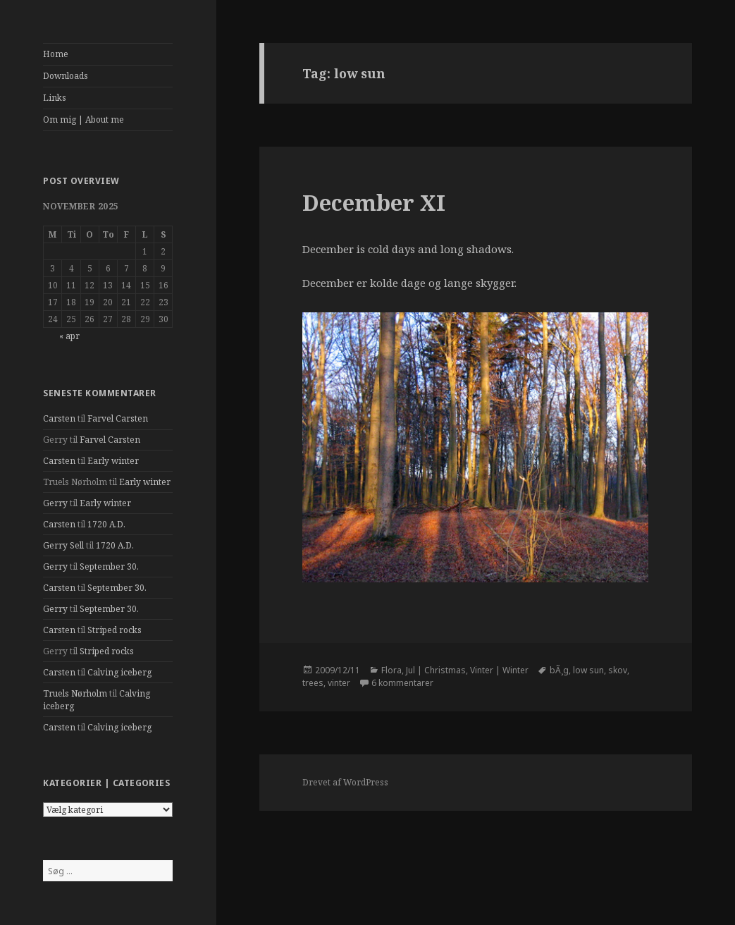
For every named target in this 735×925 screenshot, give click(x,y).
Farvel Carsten (117, 418)
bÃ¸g (559, 670)
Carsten (59, 418)
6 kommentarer (402, 683)
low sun (588, 670)
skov (617, 670)
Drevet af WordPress (345, 782)
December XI (373, 202)
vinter (339, 683)
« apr (69, 336)
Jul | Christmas (436, 670)
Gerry (55, 503)
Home (55, 54)
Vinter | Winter (499, 670)
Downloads (65, 76)
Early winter (113, 461)
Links (54, 98)
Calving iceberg (119, 672)
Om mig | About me (83, 119)
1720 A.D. (106, 524)
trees (312, 683)
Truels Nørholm (75, 693)
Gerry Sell (63, 545)
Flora (391, 670)
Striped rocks (114, 630)
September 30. (109, 566)
